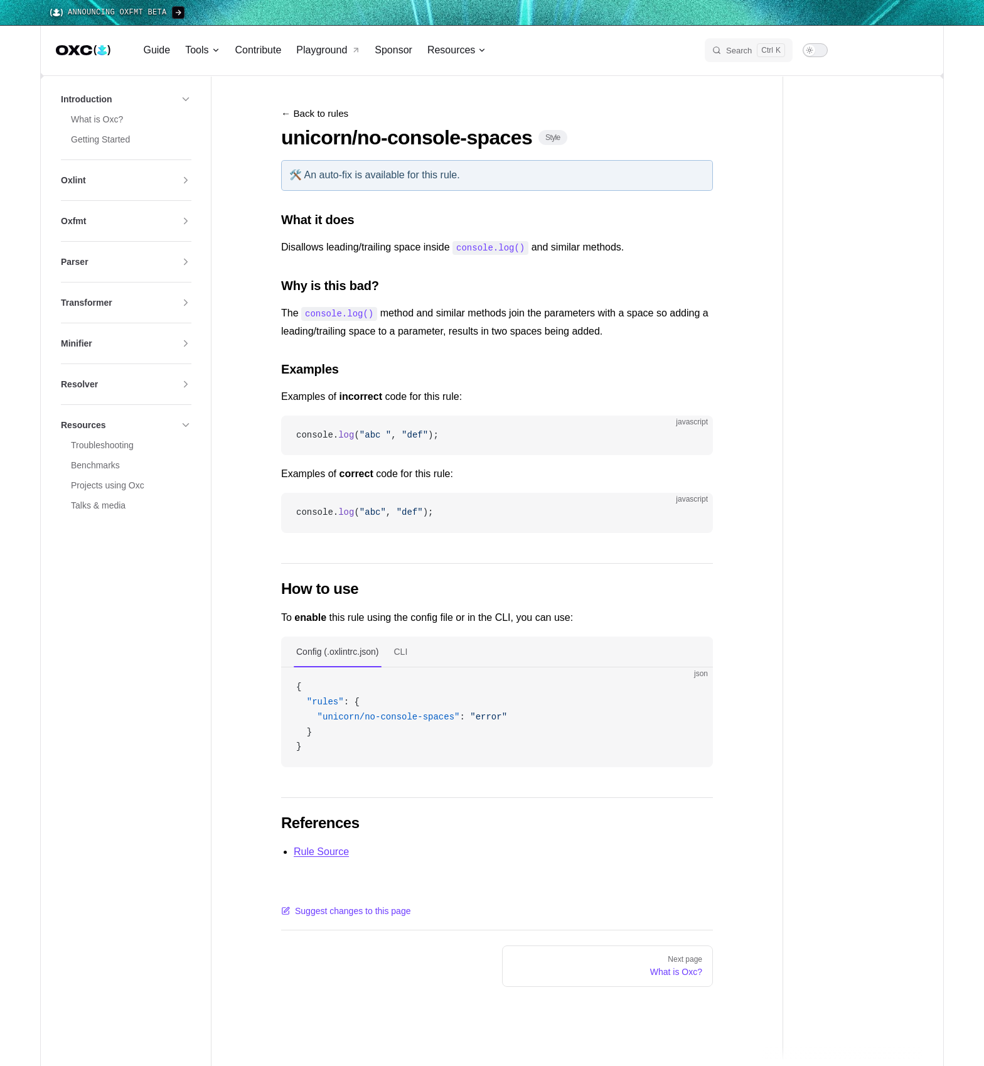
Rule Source (321, 850)
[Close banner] (967, 12)
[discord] (894, 50)
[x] (849, 50)
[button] (126, 99)
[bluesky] (871, 50)
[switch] (815, 50)
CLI (401, 650)
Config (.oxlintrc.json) (337, 650)
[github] (917, 50)
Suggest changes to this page (345, 910)
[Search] (749, 50)
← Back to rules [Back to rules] (314, 113)
